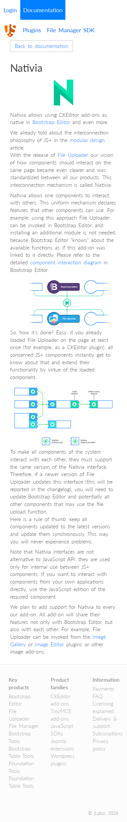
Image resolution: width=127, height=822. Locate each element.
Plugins (32, 29)
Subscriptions (108, 733)
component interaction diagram (65, 262)
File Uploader (73, 155)
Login (10, 9)
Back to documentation (41, 46)
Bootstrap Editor (51, 122)
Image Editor (49, 644)
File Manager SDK (71, 29)
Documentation (42, 9)
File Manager (23, 726)
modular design (87, 140)
